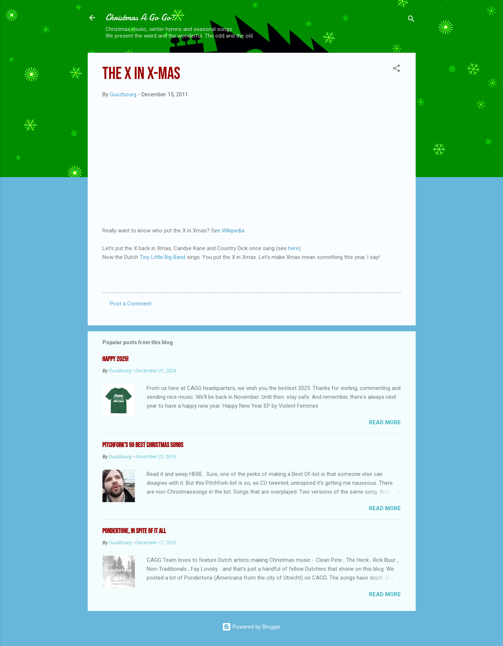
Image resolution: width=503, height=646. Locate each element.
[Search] (411, 20)
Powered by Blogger (251, 626)
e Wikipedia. (231, 230)
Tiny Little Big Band (161, 257)
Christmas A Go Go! (140, 17)
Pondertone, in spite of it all (134, 531)
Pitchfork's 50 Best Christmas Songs (143, 445)
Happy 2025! (115, 359)
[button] (396, 69)
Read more (385, 422)
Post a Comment (130, 303)
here (293, 248)
